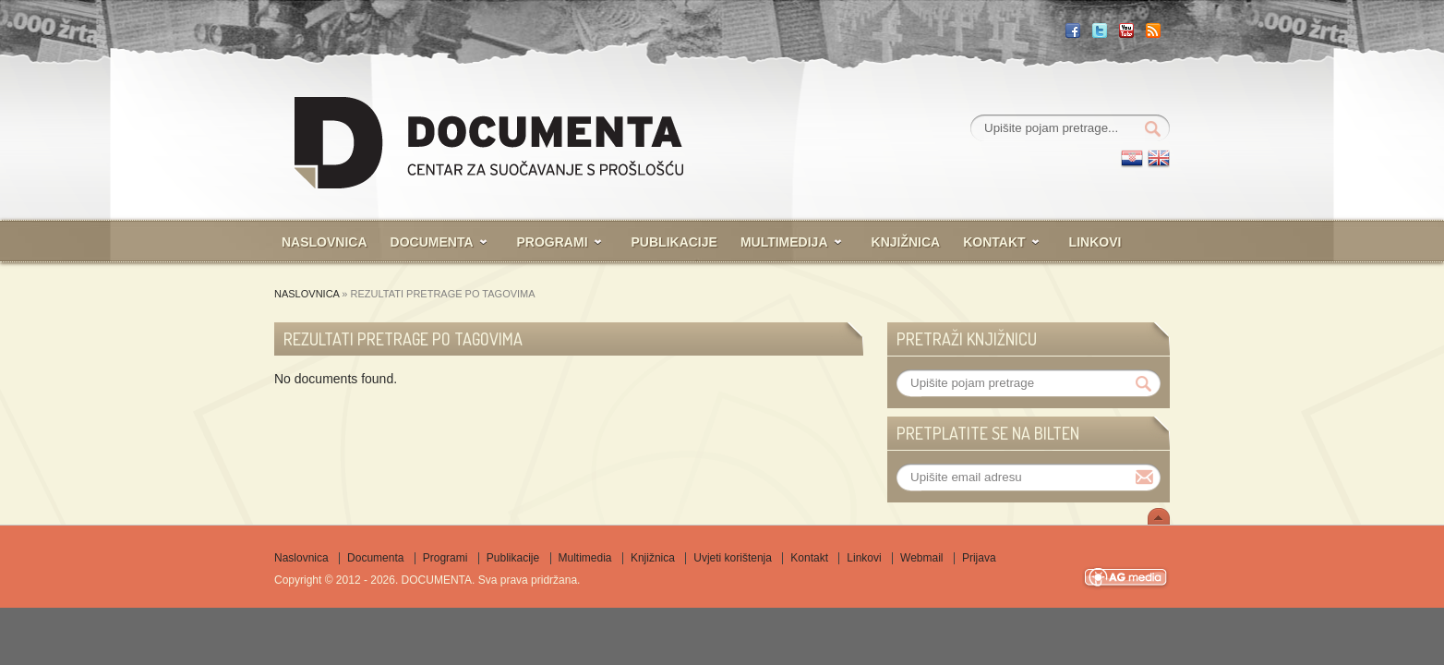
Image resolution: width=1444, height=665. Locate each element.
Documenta (432, 242)
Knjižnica (906, 242)
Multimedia (585, 557)
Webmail (921, 557)
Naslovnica (324, 242)
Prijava (979, 557)
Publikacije (674, 242)
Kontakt (994, 242)
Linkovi (1095, 242)
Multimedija (784, 242)
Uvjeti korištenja (732, 557)
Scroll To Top (1159, 516)
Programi (552, 242)
